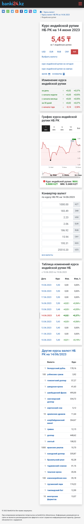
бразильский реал (55, 460)
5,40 (58, 328)
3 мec (54, 128)
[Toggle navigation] (79, 3)
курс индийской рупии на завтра (57, 69)
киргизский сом (54, 408)
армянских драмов (56, 414)
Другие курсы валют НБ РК (59, 352)
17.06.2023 (46, 297)
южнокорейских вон (57, 478)
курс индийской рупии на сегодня (57, 64)
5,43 (58, 321)
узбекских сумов (55, 374)
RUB (59, 52)
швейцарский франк (56, 393)
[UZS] (57, 250)
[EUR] (57, 224)
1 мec (45, 128)
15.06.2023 (46, 309)
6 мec (62, 128)
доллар (50, 435)
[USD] (57, 217)
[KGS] (57, 243)
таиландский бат (55, 490)
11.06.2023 (46, 334)
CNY (67, 52)
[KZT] (57, 204)
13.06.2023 (46, 321)
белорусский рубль (56, 368)
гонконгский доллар (56, 380)
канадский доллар (56, 453)
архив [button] (46, 74)
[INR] (57, 211)
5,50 (58, 285)
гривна (50, 429)
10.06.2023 (46, 340)
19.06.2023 (46, 285)
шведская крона (55, 386)
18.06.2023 (46, 291)
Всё (78, 128)
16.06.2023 (46, 303)
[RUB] (57, 230)
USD (44, 52)
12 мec (70, 128)
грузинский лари (55, 484)
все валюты (47, 255)
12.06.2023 (46, 328)
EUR (51, 52)
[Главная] (41, 12)
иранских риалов (55, 447)
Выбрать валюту (49, 57)
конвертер (58, 74)
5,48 (58, 309)
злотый (50, 441)
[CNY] (57, 237)
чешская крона (54, 472)
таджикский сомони (56, 466)
